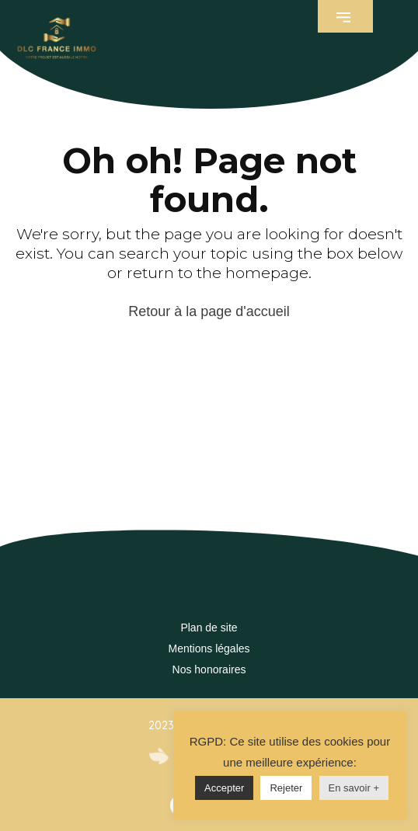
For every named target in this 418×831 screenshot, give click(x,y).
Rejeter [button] (286, 788)
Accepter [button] (224, 788)
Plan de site (208, 627)
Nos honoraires (209, 669)
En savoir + (354, 788)
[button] (345, 16)
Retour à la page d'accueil (209, 311)
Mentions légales (208, 648)
